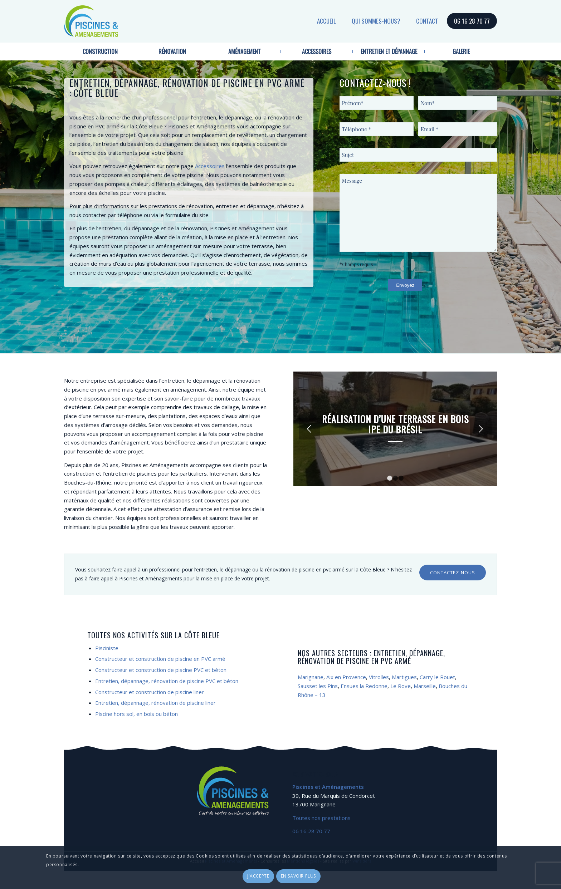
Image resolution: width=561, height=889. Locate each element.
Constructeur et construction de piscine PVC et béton (160, 669)
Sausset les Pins (318, 685)
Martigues (404, 677)
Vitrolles (379, 677)
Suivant (481, 428)
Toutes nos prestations (321, 817)
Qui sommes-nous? (376, 20)
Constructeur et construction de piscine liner (149, 692)
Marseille (425, 685)
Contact (427, 20)
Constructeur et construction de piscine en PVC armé (160, 658)
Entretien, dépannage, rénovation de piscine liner (155, 702)
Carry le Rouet (437, 677)
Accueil (326, 20)
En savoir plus (298, 876)
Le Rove (400, 685)
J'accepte (258, 876)
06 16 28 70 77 (472, 20)
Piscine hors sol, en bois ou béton (136, 713)
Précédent (309, 428)
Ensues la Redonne (364, 685)
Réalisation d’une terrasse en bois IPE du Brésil (395, 424)
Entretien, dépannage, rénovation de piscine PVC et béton (166, 680)
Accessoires (210, 166)
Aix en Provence (346, 677)
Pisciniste (106, 648)
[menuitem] (100, 51)
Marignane (310, 677)
